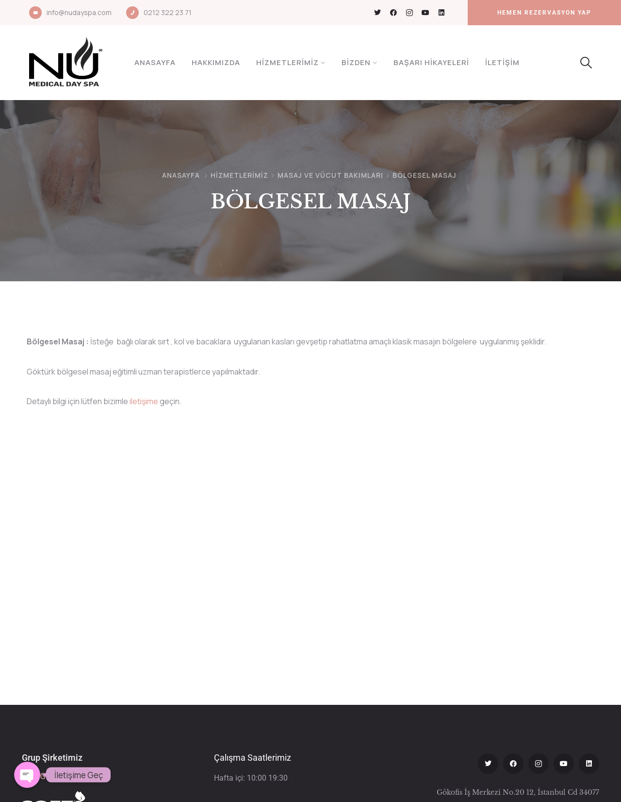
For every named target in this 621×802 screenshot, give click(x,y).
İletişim (502, 62)
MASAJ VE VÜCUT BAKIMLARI (330, 175)
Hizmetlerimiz (287, 62)
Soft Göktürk (46, 776)
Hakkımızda (216, 62)
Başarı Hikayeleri (431, 62)
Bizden (356, 62)
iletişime (144, 401)
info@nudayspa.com (79, 12)
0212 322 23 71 (168, 12)
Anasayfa (155, 62)
